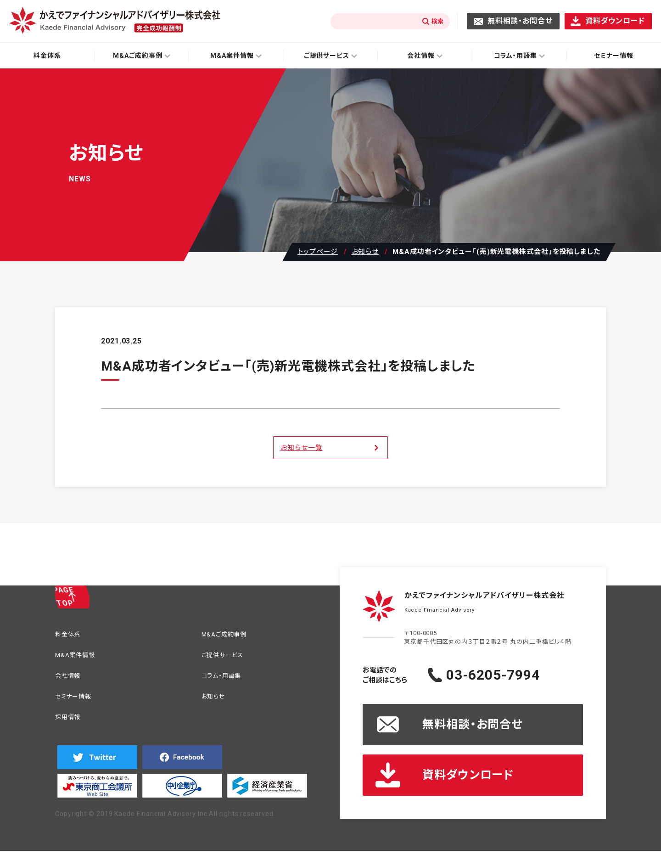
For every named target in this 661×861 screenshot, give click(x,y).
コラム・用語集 (226, 679)
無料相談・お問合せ (520, 21)
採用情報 (70, 723)
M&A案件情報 (79, 657)
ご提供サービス (227, 657)
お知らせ (365, 251)
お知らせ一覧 (301, 448)
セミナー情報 (77, 701)
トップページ (317, 251)
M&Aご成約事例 (229, 635)
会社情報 (70, 679)
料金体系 (47, 55)
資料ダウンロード (615, 21)
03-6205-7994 (511, 675)
